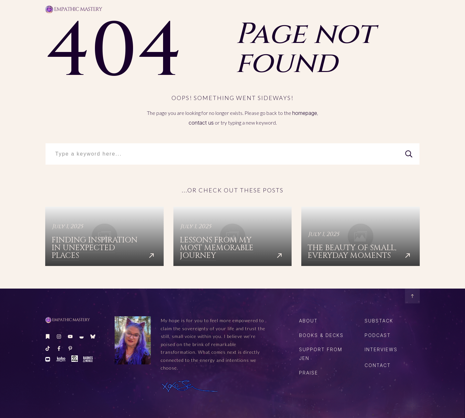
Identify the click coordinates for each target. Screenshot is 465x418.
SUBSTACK (379, 320)
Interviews (381, 349)
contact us (201, 122)
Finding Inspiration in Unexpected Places (104, 236)
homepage (304, 113)
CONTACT (378, 365)
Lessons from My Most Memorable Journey (232, 236)
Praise (308, 372)
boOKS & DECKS (321, 335)
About (308, 320)
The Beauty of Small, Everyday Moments (360, 236)
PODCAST (378, 335)
